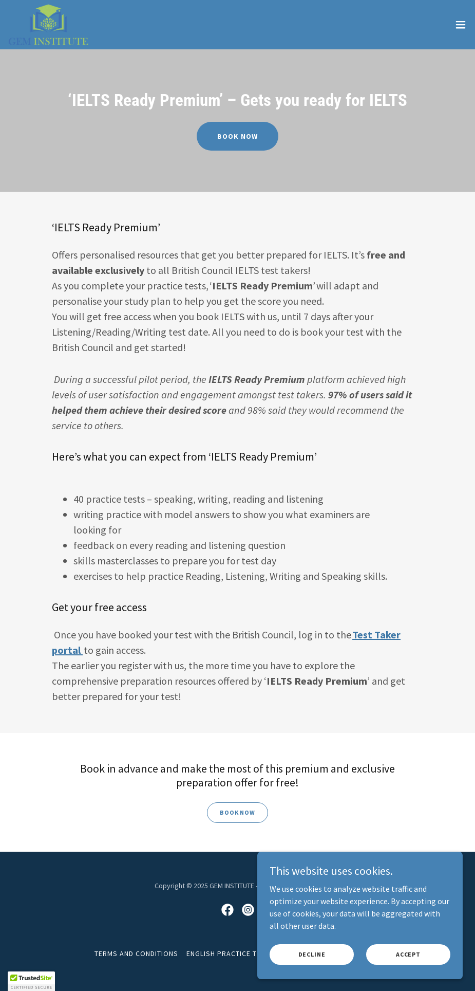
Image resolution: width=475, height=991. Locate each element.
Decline (312, 954)
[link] (48, 24)
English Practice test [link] (228, 953)
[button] (460, 24)
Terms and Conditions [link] (136, 953)
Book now (237, 136)
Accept (408, 954)
